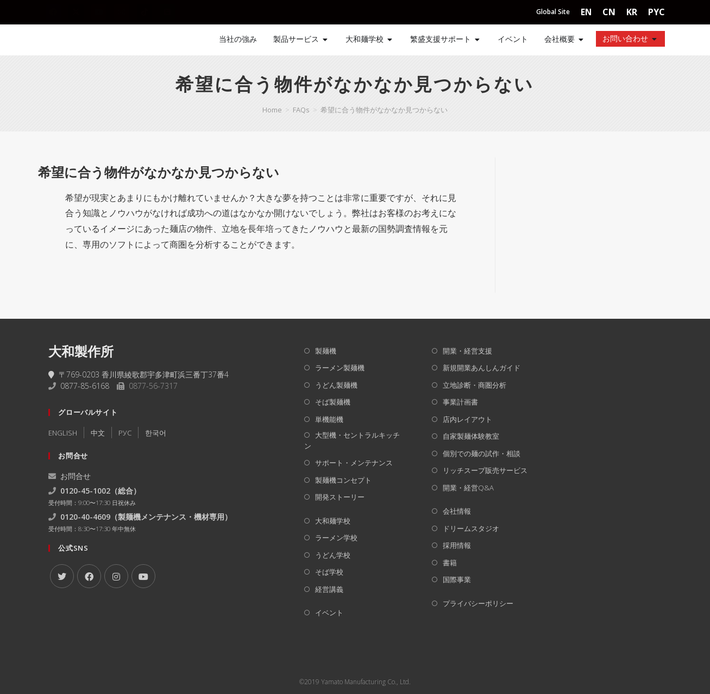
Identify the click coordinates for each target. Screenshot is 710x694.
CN (608, 12)
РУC (124, 433)
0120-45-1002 (85, 490)
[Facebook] (89, 576)
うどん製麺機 (336, 385)
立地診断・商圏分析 (474, 385)
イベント (329, 612)
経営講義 (329, 589)
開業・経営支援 (467, 351)
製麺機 (325, 351)
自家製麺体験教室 (471, 436)
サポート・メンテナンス (354, 463)
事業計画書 (460, 402)
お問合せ (69, 476)
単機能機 (329, 419)
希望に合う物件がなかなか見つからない (384, 110)
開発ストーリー (340, 497)
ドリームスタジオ (471, 528)
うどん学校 (332, 555)
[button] (257, 172)
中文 (98, 433)
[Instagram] (116, 576)
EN (586, 12)
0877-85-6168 (84, 386)
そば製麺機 (332, 402)
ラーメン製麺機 (340, 368)
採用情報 (457, 545)
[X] (62, 576)
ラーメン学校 (336, 537)
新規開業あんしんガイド (481, 368)
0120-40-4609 (85, 517)
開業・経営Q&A (468, 488)
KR (631, 12)
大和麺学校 (332, 521)
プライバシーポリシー (478, 603)
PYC (656, 12)
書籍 (450, 562)
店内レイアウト (467, 419)
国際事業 (457, 579)
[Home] (81, 40)
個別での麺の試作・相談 (481, 453)
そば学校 (329, 572)
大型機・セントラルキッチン (352, 440)
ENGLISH (62, 433)
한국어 (155, 433)
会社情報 (457, 511)
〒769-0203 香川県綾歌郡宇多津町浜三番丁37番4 (138, 374)
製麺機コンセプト (343, 480)
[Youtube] (143, 576)
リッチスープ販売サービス (485, 470)
